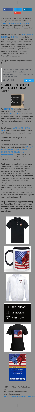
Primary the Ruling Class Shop (15, 23)
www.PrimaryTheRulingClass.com (19, 396)
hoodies (14, 37)
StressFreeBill (8, 154)
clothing (8, 109)
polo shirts (27, 34)
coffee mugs (15, 114)
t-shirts (4, 37)
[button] (17, 2)
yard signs (18, 128)
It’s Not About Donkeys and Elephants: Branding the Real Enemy (17, 149)
